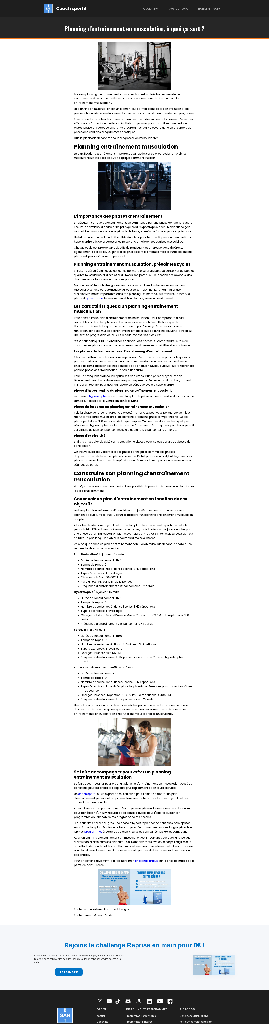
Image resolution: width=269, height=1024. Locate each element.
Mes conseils (178, 8)
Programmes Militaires (139, 1021)
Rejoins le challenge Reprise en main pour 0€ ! (134, 945)
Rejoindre (68, 972)
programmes (93, 832)
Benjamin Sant (209, 8)
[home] (65, 8)
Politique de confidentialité (196, 1021)
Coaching (150, 8)
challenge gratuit (146, 861)
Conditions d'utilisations (194, 1016)
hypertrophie (94, 298)
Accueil (101, 1016)
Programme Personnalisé (141, 1016)
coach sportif (87, 794)
